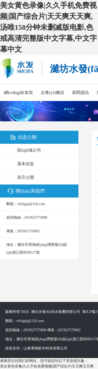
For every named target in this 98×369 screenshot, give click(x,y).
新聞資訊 (80, 92)
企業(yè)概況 (52, 92)
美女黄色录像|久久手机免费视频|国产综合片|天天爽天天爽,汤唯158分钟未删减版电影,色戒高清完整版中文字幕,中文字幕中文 (48, 27)
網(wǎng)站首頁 (18, 92)
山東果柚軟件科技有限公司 (45, 348)
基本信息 (25, 164)
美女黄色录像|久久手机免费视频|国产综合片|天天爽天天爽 (47, 366)
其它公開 (25, 177)
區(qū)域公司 (29, 150)
